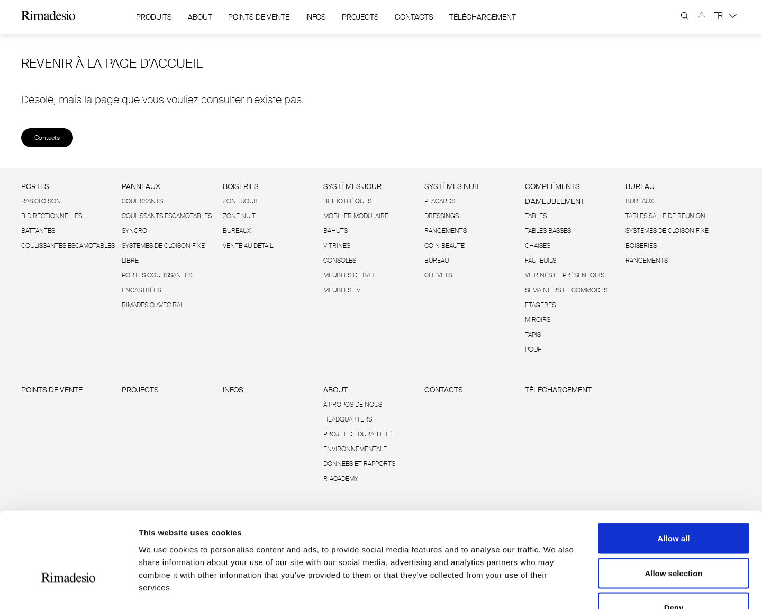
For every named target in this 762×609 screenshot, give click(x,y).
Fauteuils (540, 260)
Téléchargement (482, 17)
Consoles (339, 260)
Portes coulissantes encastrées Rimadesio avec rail (157, 290)
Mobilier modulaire (355, 216)
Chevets (438, 275)
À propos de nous (352, 404)
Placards (439, 201)
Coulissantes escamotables (68, 245)
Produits (154, 17)
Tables (536, 216)
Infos (315, 17)
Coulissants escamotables (167, 216)
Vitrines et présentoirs (564, 275)
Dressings (441, 216)
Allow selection (673, 504)
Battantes (38, 231)
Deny (674, 539)
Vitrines (336, 245)
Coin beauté (444, 245)
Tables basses (548, 231)
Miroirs (537, 320)
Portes (35, 186)
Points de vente (258, 17)
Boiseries (241, 186)
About (200, 17)
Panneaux (141, 186)
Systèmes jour (352, 186)
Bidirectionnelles (51, 216)
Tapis (533, 334)
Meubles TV (341, 290)
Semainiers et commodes (566, 290)
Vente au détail (248, 245)
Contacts (414, 17)
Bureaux (237, 231)
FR (725, 15)
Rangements (445, 231)
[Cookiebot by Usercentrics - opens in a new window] (68, 588)
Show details (555, 588)
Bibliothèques (347, 201)
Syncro (134, 231)
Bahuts (335, 231)
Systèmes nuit (452, 186)
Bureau (436, 260)
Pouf (533, 349)
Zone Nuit (239, 216)
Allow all (674, 469)
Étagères (540, 305)
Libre (130, 260)
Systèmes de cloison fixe (163, 245)
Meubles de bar (349, 275)
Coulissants (142, 201)
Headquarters (347, 419)
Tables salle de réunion (665, 216)
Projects (360, 17)
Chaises (537, 245)
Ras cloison (41, 201)
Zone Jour (240, 201)
